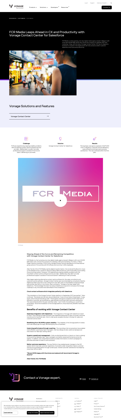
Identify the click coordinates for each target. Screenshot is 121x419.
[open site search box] (111, 3)
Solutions (43, 7)
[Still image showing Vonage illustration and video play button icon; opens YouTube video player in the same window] (60, 200)
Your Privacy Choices (99, 406)
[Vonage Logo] (16, 7)
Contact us (94, 379)
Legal (95, 401)
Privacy (95, 403)
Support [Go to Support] (92, 3)
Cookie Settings (97, 409)
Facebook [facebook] (78, 401)
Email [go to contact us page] (84, 379)
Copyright (96, 414)
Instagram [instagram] (78, 411)
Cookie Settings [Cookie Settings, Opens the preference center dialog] (8, 412)
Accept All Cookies (33, 412)
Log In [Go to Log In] (86, 3)
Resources (64, 7)
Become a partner (40, 401)
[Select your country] (102, 3)
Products (32, 7)
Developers (54, 7)
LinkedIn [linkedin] (78, 403)
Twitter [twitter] (78, 406)
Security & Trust (98, 417)
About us (57, 401)
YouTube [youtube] (78, 409)
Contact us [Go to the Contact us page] (106, 7)
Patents (96, 411)
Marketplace (39, 398)
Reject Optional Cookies (47, 412)
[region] (29, 409)
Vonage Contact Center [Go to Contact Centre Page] (20, 116)
